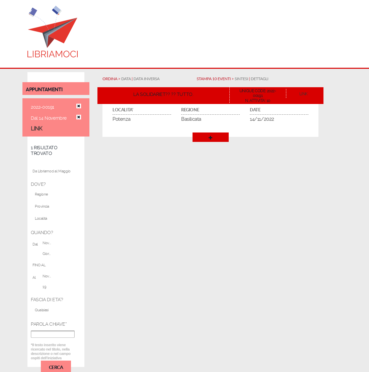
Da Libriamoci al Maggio (51, 171)
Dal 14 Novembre (49, 118)
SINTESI (241, 78)
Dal (35, 244)
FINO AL (38, 265)
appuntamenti (44, 90)
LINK (36, 128)
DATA (126, 78)
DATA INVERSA (147, 78)
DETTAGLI (259, 78)
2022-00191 (42, 107)
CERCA (56, 367)
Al (33, 277)
